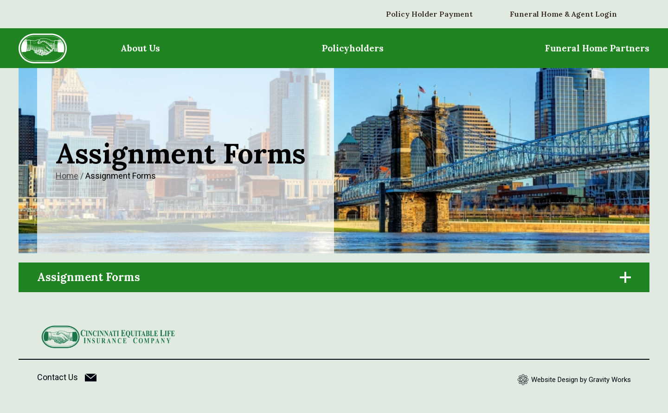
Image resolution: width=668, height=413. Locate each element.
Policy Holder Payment (429, 14)
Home (67, 176)
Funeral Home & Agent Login (563, 14)
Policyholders (353, 48)
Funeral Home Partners (597, 48)
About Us (140, 48)
